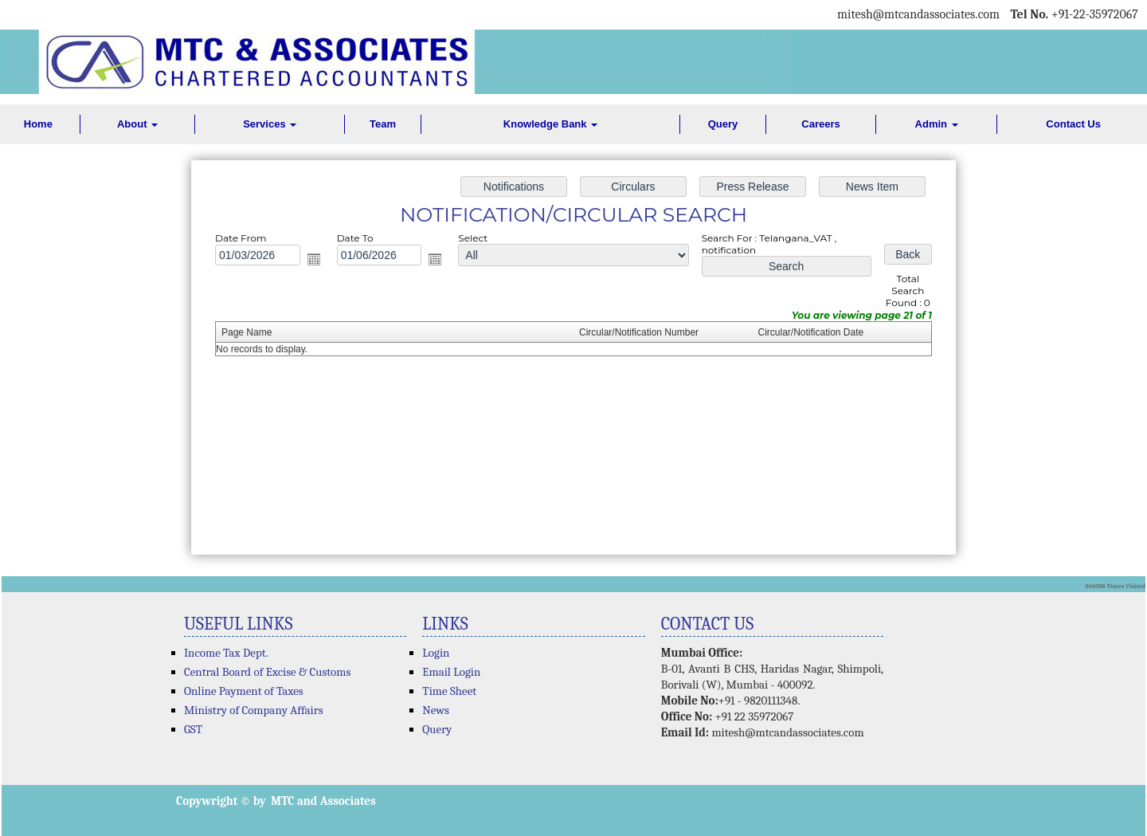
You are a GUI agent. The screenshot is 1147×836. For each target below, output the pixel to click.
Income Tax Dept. (226, 653)
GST (193, 729)
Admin (936, 124)
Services (269, 124)
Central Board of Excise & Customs (267, 672)
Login (435, 653)
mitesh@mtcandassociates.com (787, 732)
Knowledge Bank (550, 124)
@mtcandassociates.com (936, 14)
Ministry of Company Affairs (253, 710)
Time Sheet (449, 691)
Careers (820, 124)
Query (723, 124)
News (435, 710)
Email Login (451, 672)
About (137, 124)
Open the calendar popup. (321, 262)
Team (383, 124)
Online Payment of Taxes (243, 691)
